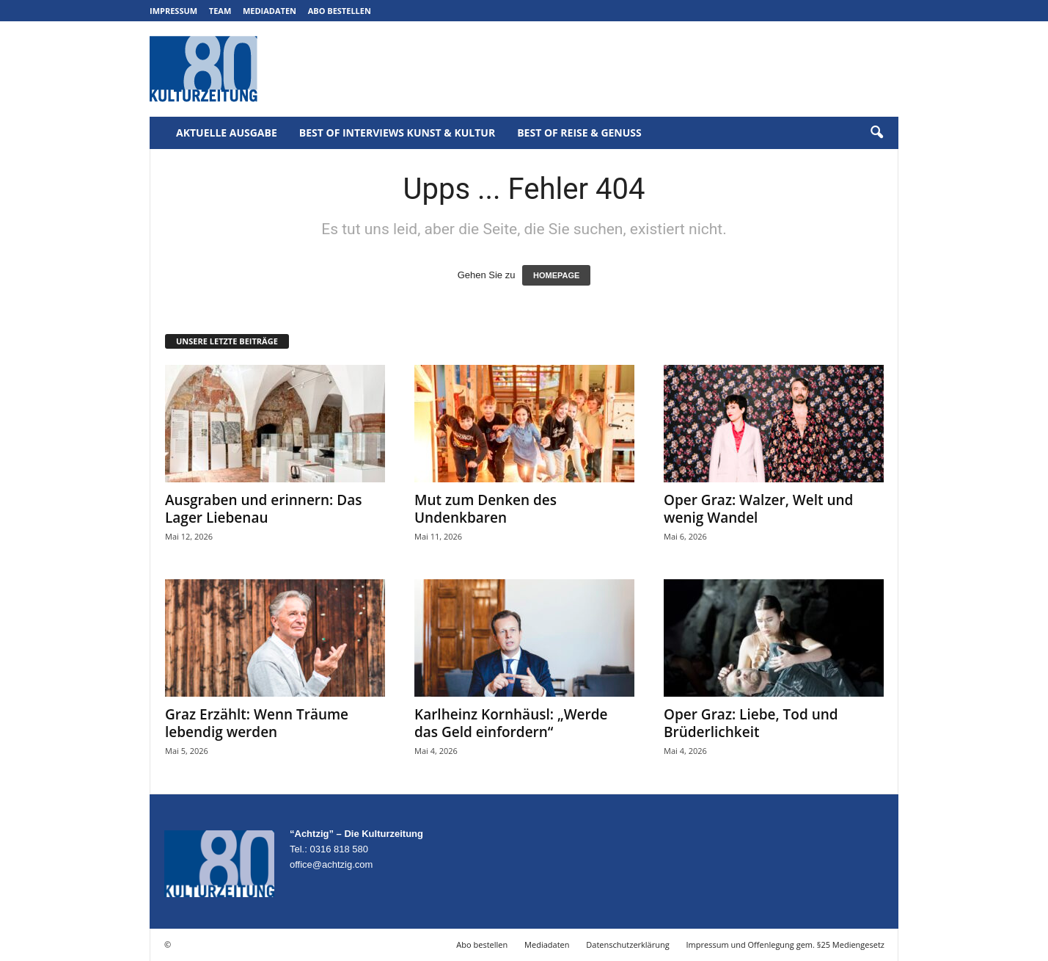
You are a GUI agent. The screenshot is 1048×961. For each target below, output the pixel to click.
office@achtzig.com (331, 864)
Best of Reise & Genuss (579, 132)
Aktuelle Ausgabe (226, 132)
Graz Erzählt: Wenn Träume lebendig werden (256, 723)
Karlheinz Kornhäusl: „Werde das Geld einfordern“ (511, 723)
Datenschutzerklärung (627, 944)
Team (220, 10)
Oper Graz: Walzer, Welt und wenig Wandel (758, 508)
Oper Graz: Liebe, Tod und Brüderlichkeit (751, 723)
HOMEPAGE (556, 275)
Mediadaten (269, 10)
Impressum (173, 10)
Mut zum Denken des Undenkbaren (485, 508)
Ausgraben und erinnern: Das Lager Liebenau (263, 508)
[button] (876, 133)
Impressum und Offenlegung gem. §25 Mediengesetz (785, 944)
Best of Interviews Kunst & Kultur (397, 132)
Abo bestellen (339, 10)
